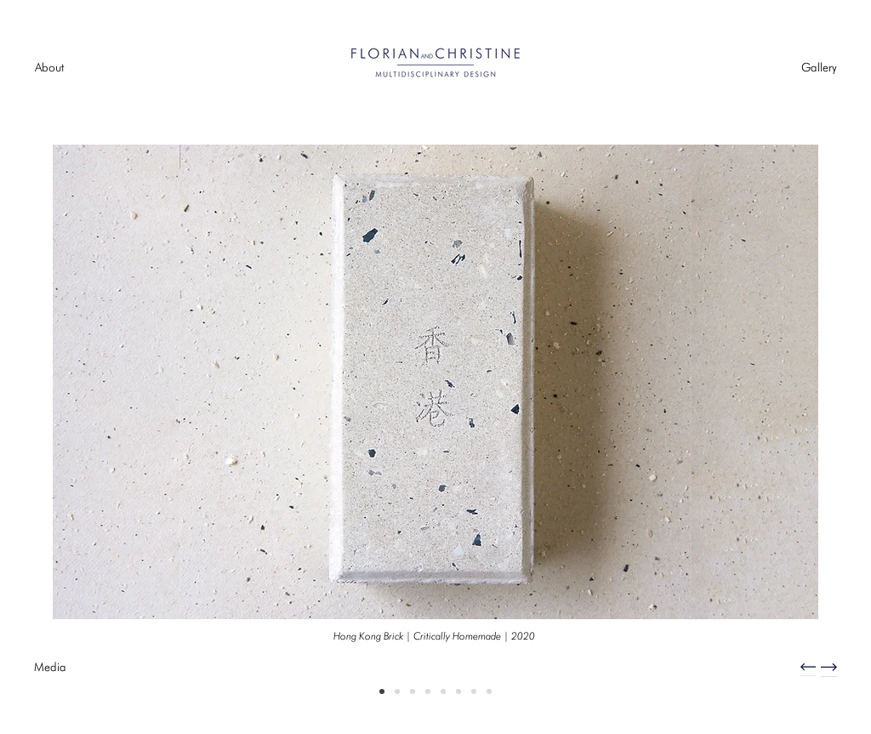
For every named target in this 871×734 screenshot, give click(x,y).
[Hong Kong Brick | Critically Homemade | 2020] (434, 636)
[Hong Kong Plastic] (473, 691)
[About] (49, 68)
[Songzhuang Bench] (443, 691)
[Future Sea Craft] (489, 691)
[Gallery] (818, 68)
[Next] (775, 416)
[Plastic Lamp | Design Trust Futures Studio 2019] (427, 691)
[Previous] (95, 416)
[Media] (50, 668)
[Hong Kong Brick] (381, 691)
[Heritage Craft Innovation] (397, 691)
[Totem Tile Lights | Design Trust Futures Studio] (458, 691)
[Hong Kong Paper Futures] (412, 691)
